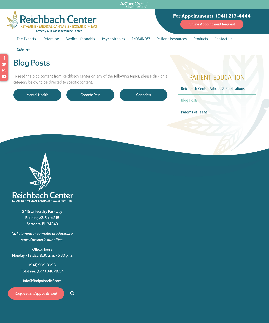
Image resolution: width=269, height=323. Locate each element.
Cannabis (143, 95)
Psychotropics (113, 39)
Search (25, 49)
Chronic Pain (90, 95)
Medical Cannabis (80, 39)
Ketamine (51, 39)
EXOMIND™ (141, 39)
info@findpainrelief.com (42, 281)
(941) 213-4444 (233, 15)
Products (201, 39)
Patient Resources (172, 39)
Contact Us (223, 39)
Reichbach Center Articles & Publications (213, 88)
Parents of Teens (194, 112)
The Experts (26, 39)
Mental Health (37, 95)
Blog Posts (189, 100)
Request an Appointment (36, 293)
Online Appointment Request (212, 24)
